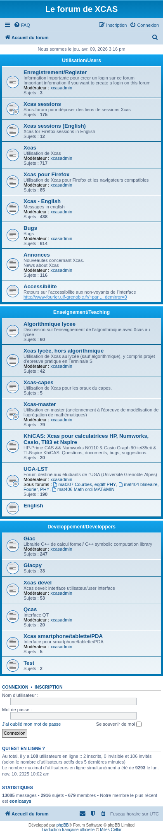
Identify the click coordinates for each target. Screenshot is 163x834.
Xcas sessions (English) (55, 126)
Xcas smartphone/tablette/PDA (63, 636)
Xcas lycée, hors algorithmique (64, 351)
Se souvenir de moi (119, 724)
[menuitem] (22, 25)
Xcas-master (40, 404)
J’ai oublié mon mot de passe (31, 724)
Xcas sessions (42, 104)
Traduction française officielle (67, 829)
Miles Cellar (110, 829)
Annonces (37, 255)
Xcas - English (42, 201)
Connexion (15, 686)
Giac (29, 538)
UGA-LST (36, 469)
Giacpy (33, 565)
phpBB (63, 825)
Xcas (30, 148)
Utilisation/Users (81, 60)
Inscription (49, 686)
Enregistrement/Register (55, 72)
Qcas (30, 609)
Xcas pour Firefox (46, 174)
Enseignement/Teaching (81, 312)
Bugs (30, 228)
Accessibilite (40, 286)
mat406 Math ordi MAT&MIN (83, 489)
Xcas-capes (39, 382)
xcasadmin (61, 87)
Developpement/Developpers (81, 527)
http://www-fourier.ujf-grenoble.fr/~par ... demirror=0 (75, 296)
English (33, 505)
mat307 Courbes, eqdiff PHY (84, 484)
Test (29, 663)
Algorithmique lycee (50, 324)
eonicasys (20, 801)
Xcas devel (38, 582)
